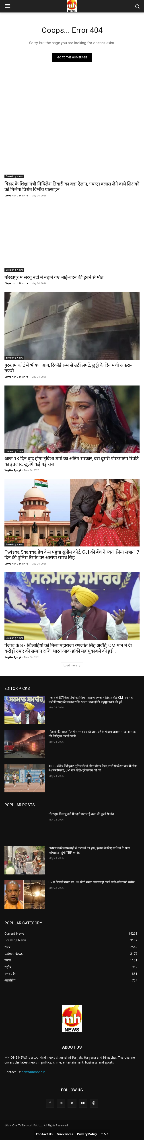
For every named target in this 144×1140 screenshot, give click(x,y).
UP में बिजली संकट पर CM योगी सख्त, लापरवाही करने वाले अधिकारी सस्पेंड (91, 882)
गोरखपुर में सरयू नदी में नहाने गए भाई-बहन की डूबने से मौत (53, 277)
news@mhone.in (33, 1072)
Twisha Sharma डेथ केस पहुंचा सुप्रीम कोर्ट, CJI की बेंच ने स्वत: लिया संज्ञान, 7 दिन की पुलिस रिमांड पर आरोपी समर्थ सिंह (71, 554)
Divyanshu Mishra (16, 195)
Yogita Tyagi (12, 470)
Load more (72, 665)
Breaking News (14, 176)
